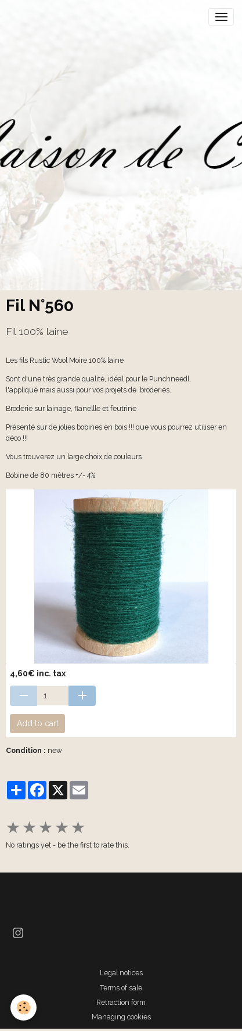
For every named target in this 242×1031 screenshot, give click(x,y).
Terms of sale (121, 987)
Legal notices (121, 972)
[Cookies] (23, 1007)
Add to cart (38, 723)
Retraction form (121, 1002)
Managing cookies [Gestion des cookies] (121, 1016)
